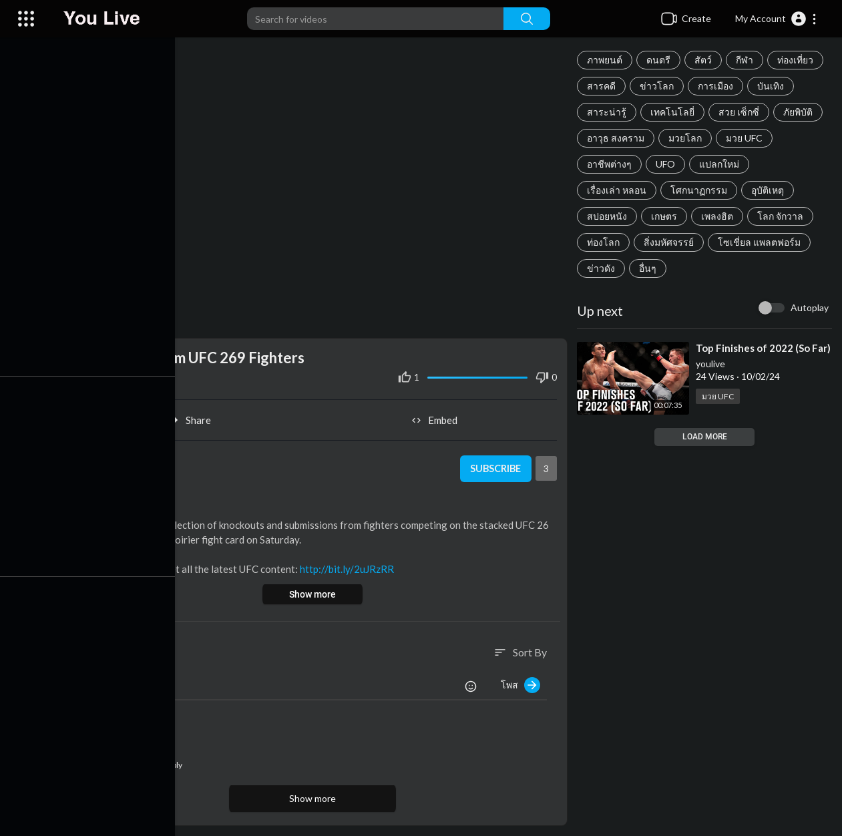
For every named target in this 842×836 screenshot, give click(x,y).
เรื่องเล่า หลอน (618, 190)
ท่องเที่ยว (797, 59)
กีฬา (746, 59)
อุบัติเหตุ (769, 190)
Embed (438, 417)
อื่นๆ (649, 268)
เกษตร (666, 216)
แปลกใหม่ (721, 164)
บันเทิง (772, 85)
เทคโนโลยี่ (674, 112)
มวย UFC (746, 138)
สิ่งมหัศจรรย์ (671, 242)
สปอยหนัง (609, 216)
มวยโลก (687, 138)
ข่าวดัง (603, 268)
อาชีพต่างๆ (611, 164)
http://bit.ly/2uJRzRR (353, 566)
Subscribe (496, 465)
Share (195, 417)
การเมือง (717, 85)
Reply (172, 762)
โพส (522, 682)
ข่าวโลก (659, 85)
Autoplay (810, 307)
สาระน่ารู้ (608, 112)
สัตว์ (705, 59)
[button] (776, 18)
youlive (712, 375)
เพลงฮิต (719, 216)
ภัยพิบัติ (800, 112)
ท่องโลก (605, 242)
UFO (667, 164)
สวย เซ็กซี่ (740, 112)
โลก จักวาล (782, 216)
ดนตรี (660, 59)
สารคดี (603, 85)
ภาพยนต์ (606, 59)
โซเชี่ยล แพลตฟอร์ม (761, 242)
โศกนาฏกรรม (700, 190)
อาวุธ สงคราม (617, 138)
